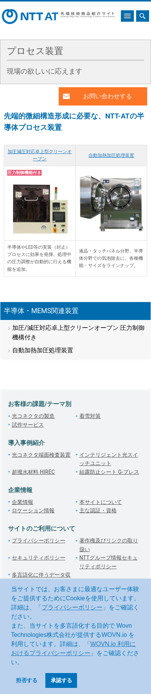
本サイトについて (100, 502)
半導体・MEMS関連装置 (41, 311)
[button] (26, 663)
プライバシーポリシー (72, 607)
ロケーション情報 (33, 510)
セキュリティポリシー (38, 558)
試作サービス (28, 425)
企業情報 (22, 502)
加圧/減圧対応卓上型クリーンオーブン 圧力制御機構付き (78, 332)
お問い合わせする (107, 96)
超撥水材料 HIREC (33, 472)
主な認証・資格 (98, 510)
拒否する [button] (26, 680)
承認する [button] (61, 680)
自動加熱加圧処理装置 (111, 155)
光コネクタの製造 (33, 416)
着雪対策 (90, 416)
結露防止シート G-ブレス (109, 472)
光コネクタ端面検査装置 (41, 455)
